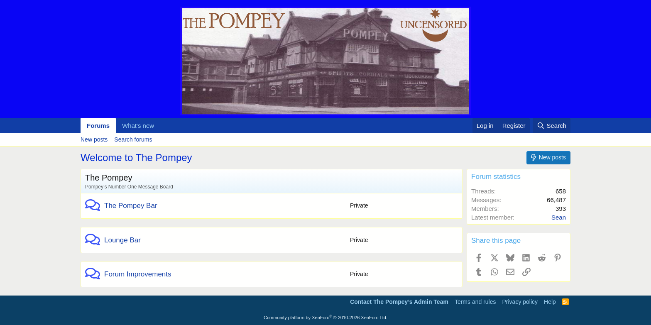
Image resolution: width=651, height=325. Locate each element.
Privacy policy (520, 301)
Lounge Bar (122, 240)
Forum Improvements (137, 274)
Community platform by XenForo (325, 317)
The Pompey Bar (130, 206)
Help (550, 301)
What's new (138, 125)
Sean (558, 217)
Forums (98, 125)
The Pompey (108, 177)
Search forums (133, 139)
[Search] (551, 125)
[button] (160, 125)
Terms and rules (475, 301)
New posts (94, 139)
